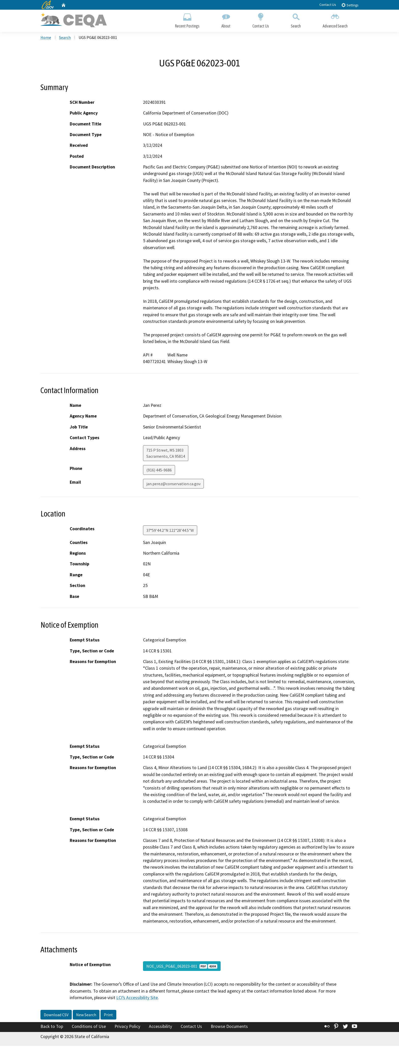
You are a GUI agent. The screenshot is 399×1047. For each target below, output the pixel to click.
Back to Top (51, 1027)
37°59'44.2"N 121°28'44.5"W (170, 531)
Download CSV (56, 1015)
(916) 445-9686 (159, 471)
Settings (349, 5)
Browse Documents (229, 1027)
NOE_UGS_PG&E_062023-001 (181, 967)
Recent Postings (187, 19)
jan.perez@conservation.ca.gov (173, 484)
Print (108, 1015)
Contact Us (327, 4)
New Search (86, 1015)
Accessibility (160, 1027)
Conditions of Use (89, 1027)
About (226, 19)
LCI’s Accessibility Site (137, 998)
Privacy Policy (127, 1027)
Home (45, 38)
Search (295, 19)
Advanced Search (335, 19)
